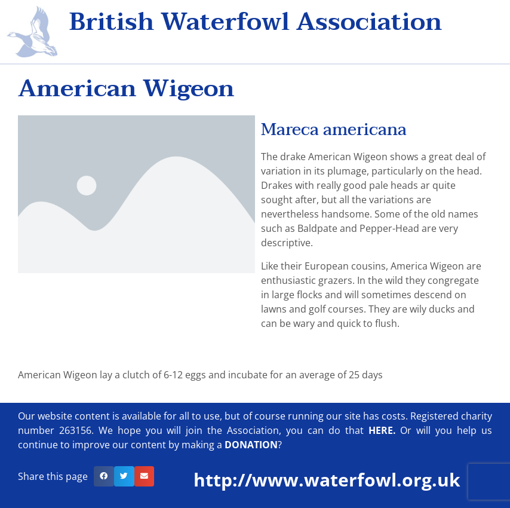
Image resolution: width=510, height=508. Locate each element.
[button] (104, 476)
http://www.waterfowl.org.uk (326, 479)
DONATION (251, 444)
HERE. (382, 430)
